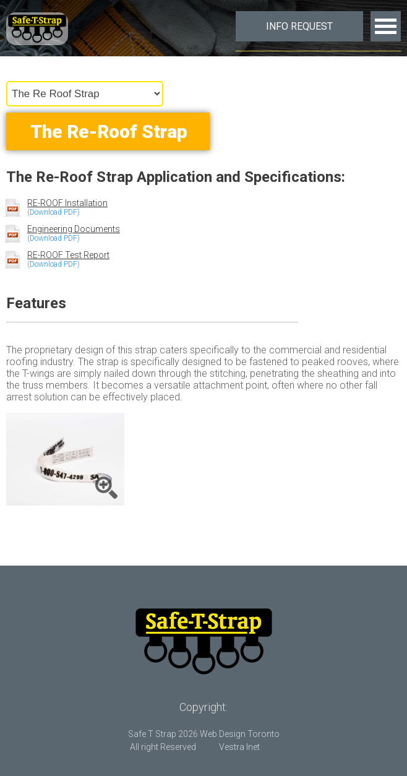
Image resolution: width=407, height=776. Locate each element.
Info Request (299, 26)
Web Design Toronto (240, 734)
